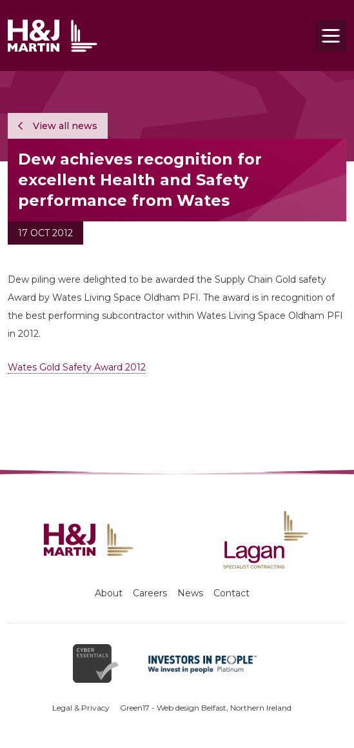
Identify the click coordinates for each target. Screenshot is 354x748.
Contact (231, 593)
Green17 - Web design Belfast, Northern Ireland (205, 708)
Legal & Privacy (81, 708)
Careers (150, 593)
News (190, 593)
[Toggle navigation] (330, 35)
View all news (57, 126)
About (109, 593)
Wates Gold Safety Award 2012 (77, 367)
